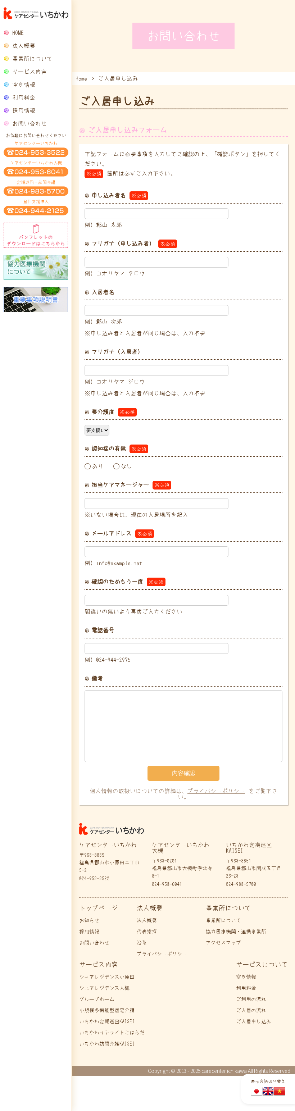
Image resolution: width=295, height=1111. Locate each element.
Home (81, 78)
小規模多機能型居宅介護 (107, 1010)
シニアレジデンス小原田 (107, 976)
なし (126, 466)
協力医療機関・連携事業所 (236, 931)
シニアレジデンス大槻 (104, 988)
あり (97, 466)
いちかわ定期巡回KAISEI (107, 1021)
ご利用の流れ (251, 999)
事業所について (223, 920)
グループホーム (96, 999)
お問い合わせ (29, 123)
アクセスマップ (223, 942)
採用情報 (23, 110)
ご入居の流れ (251, 1010)
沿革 (142, 942)
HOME (18, 33)
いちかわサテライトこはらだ (112, 1032)
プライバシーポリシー (216, 791)
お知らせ (89, 920)
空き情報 (23, 84)
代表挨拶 (147, 931)
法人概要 (147, 920)
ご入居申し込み (253, 1021)
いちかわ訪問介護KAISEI (107, 1043)
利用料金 (23, 97)
